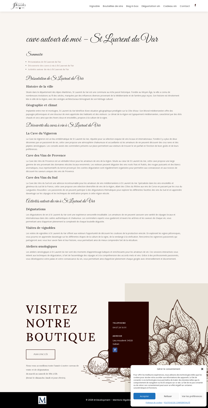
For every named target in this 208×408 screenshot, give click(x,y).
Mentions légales (122, 399)
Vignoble (94, 6)
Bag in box (132, 6)
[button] (202, 369)
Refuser (168, 396)
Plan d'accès (41, 354)
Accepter (144, 396)
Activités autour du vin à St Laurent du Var (48, 69)
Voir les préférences (192, 396)
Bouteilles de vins (113, 6)
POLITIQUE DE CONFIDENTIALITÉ (177, 402)
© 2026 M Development (98, 399)
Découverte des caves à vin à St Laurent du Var (51, 65)
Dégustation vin (151, 6)
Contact (185, 6)
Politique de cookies (154, 402)
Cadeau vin (170, 6)
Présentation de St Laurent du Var (44, 62)
